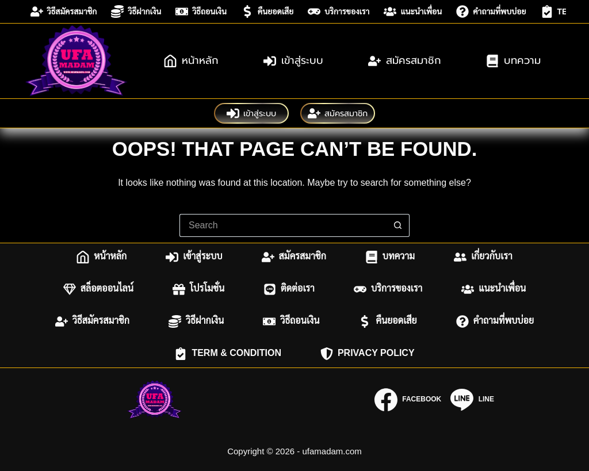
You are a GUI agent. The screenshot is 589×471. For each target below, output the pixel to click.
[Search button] (398, 225)
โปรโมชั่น (198, 289)
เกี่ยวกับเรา (483, 257)
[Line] (472, 399)
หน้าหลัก (191, 60)
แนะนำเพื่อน (413, 11)
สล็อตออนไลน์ (98, 289)
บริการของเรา (338, 11)
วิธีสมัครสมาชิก (63, 11)
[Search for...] (283, 225)
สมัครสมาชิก (404, 60)
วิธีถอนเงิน (201, 11)
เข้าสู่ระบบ (293, 60)
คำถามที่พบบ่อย (491, 11)
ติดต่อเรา (289, 289)
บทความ (513, 60)
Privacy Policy (367, 353)
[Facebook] (407, 399)
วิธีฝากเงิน (136, 11)
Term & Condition (227, 353)
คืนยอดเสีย (267, 11)
